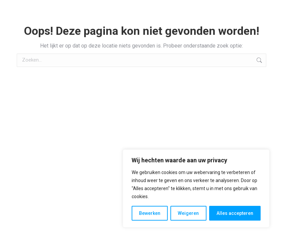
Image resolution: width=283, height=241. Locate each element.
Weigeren (188, 213)
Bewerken (149, 213)
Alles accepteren (235, 213)
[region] (196, 188)
